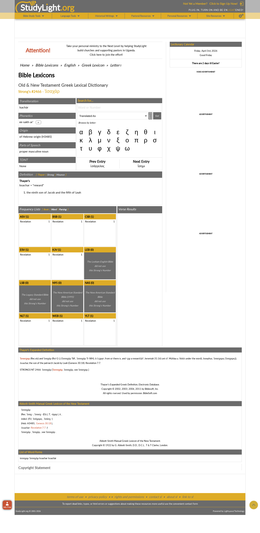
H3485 (46, 136)
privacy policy (97, 497)
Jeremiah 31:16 (152, 358)
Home (24, 65)
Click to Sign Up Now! (223, 3)
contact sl (155, 497)
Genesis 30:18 (76, 363)
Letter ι (115, 65)
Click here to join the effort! (106, 54)
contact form (191, 503)
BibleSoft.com (150, 393)
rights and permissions (129, 497)
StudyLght (40, 7)
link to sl (187, 497)
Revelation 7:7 (93, 363)
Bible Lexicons (46, 65)
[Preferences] (241, 16)
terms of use (75, 497)
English (69, 65)
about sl (172, 497)
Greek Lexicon (92, 65)
